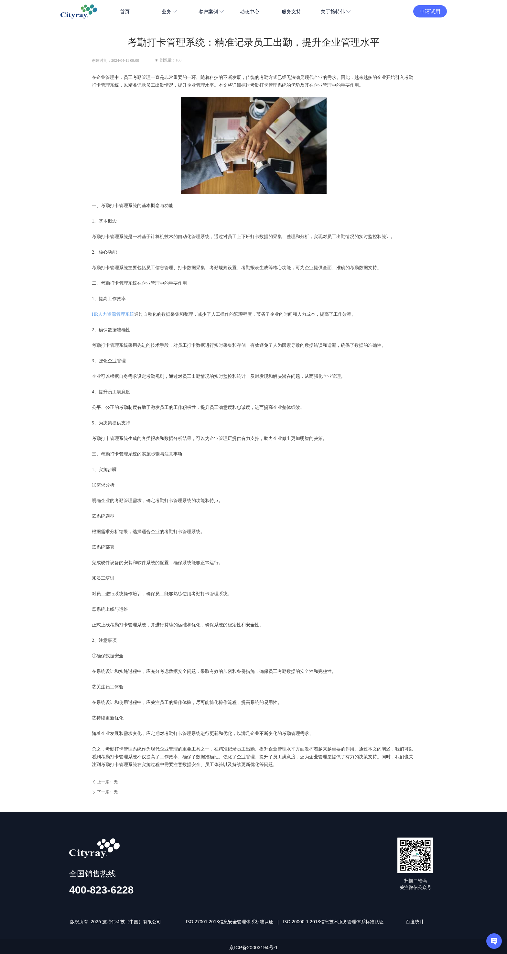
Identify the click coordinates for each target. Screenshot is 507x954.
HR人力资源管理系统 (113, 314)
